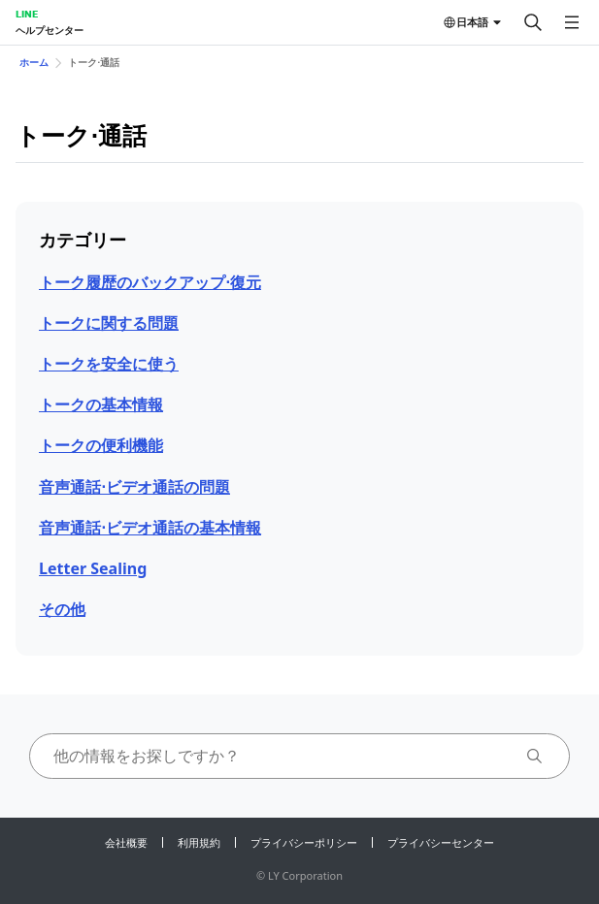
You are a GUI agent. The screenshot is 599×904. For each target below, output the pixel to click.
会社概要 (126, 842)
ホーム (34, 62)
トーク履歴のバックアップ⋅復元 (150, 282)
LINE (27, 13)
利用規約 (199, 842)
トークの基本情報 (101, 404)
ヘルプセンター (49, 30)
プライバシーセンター (440, 842)
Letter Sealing (93, 568)
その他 (62, 609)
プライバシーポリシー (303, 842)
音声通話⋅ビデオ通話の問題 (134, 487)
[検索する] (533, 22)
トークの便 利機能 (101, 445)
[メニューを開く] (571, 22)
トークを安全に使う (109, 363)
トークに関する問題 (109, 323)
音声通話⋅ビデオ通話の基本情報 (150, 527)
